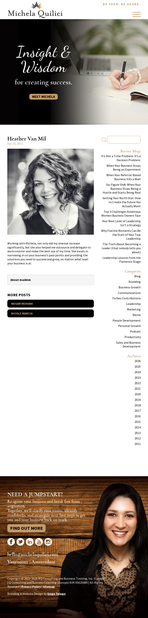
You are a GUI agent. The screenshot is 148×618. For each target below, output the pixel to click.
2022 (138, 383)
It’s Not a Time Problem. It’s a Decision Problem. (121, 158)
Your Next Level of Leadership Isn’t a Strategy (121, 223)
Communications (129, 293)
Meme (137, 315)
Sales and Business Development (128, 344)
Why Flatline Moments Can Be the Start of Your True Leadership (121, 235)
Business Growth (130, 287)
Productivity (132, 337)
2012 (138, 438)
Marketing (134, 309)
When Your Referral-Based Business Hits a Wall (123, 177)
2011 (138, 444)
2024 (138, 372)
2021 (138, 388)
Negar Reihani (22, 303)
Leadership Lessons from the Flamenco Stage (122, 260)
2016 (138, 416)
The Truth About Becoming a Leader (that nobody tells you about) (121, 248)
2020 (138, 394)
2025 (138, 366)
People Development (127, 320)
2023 (138, 378)
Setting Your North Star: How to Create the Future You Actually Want (122, 202)
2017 (138, 411)
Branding (135, 282)
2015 (138, 422)
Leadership (133, 304)
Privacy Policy (31, 586)
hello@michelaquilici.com (32, 554)
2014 (138, 427)
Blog (137, 276)
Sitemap (49, 586)
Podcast (135, 331)
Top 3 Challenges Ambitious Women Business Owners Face (121, 214)
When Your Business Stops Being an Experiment (124, 168)
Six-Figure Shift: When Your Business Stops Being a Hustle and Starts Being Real (122, 189)
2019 (138, 400)
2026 (138, 361)
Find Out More (26, 528)
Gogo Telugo (56, 594)
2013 (138, 433)
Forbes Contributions (126, 298)
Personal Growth (129, 326)
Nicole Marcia (22, 313)
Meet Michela (43, 96)
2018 (138, 405)
